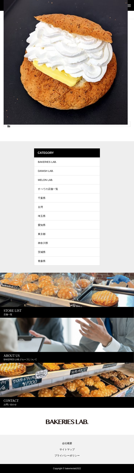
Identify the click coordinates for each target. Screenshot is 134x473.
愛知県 (41, 225)
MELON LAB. (45, 180)
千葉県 (41, 198)
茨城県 (41, 252)
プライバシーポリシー (67, 455)
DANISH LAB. (46, 170)
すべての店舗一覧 (48, 189)
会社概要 (67, 443)
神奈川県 (43, 243)
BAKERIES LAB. (47, 161)
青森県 (41, 261)
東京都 (41, 234)
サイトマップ (67, 449)
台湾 (40, 207)
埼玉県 (41, 216)
